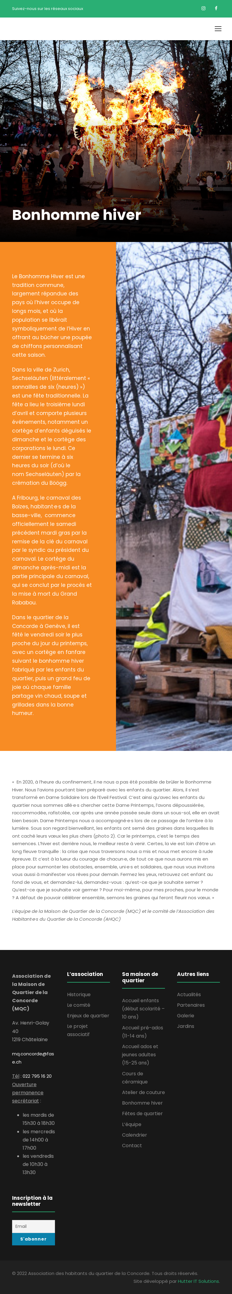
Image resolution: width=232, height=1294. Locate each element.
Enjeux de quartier (88, 1015)
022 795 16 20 (37, 1076)
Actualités (189, 994)
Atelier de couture (143, 1092)
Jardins (185, 1026)
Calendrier (134, 1134)
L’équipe (131, 1124)
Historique (79, 994)
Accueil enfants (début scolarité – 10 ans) (143, 1008)
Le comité (78, 1005)
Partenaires (191, 1005)
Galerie (185, 1015)
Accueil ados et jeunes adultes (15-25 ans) (140, 1054)
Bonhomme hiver (142, 1102)
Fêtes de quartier (142, 1113)
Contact (132, 1145)
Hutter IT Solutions (198, 1281)
